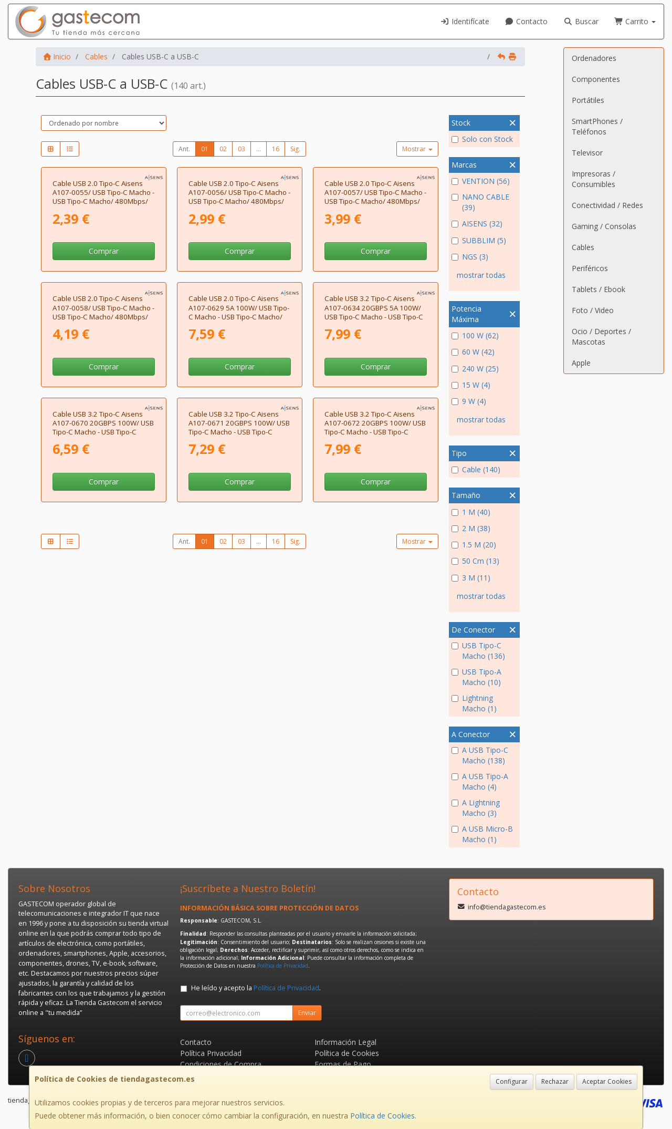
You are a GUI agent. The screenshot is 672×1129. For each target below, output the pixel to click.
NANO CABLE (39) (480, 202)
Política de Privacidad (282, 965)
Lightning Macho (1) (474, 703)
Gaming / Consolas (604, 226)
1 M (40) (471, 512)
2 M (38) (471, 528)
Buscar (580, 21)
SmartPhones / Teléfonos (597, 126)
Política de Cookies (382, 1116)
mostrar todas (481, 275)
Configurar (512, 1081)
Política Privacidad (211, 1053)
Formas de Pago (342, 1064)
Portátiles (588, 100)
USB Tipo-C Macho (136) (478, 650)
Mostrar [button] (417, 148)
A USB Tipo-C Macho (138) (480, 755)
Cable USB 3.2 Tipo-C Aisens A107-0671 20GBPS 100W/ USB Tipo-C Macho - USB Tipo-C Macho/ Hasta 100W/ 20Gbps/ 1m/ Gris (239, 720)
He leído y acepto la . (256, 987)
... (258, 148)
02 (223, 148)
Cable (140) (476, 469)
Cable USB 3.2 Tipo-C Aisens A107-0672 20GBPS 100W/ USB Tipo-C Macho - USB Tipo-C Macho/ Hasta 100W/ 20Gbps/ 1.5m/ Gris (375, 720)
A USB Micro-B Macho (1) (482, 834)
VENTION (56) (481, 181)
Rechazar (555, 1081)
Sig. (295, 148)
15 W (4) (471, 385)
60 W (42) (473, 352)
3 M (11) (471, 578)
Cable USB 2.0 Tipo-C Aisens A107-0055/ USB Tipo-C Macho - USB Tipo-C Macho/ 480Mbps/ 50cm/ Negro (103, 293)
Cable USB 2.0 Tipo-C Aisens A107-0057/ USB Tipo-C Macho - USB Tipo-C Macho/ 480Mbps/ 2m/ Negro (375, 293)
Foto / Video (593, 310)
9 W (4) (469, 401)
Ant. (184, 148)
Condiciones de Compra (220, 1064)
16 (275, 148)
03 (241, 148)
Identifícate (464, 21)
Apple (581, 363)
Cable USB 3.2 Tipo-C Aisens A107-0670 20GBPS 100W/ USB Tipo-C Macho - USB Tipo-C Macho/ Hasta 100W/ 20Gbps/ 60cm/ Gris (103, 720)
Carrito (635, 21)
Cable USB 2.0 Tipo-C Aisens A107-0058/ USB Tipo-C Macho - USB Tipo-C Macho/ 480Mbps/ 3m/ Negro (103, 504)
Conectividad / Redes (607, 205)
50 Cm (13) (475, 561)
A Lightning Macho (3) (476, 807)
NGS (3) (470, 257)
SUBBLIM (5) (479, 240)
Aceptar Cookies (607, 1081)
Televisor (587, 153)
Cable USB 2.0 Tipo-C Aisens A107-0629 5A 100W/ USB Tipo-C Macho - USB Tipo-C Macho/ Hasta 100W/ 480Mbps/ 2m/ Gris (238, 509)
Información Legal (345, 1042)
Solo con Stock (482, 139)
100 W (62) (475, 335)
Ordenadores (594, 58)
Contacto (526, 21)
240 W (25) (475, 369)
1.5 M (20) (474, 545)
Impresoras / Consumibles (593, 179)
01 (204, 148)
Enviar (307, 1012)
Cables (583, 247)
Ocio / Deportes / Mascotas (601, 336)
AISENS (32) (477, 224)
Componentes (596, 79)
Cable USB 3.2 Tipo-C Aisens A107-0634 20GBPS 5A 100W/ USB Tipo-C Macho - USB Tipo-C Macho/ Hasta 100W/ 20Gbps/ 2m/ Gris (373, 509)
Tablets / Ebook (598, 289)
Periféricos (590, 268)
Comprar (104, 347)
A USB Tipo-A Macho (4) (480, 781)
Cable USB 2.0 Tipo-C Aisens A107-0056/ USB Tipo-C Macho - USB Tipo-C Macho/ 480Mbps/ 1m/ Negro (239, 293)
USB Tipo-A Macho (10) (476, 677)
